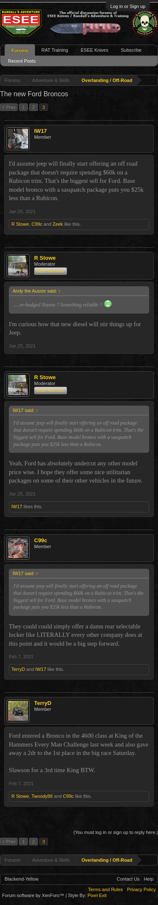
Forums (19, 50)
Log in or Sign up (127, 6)
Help (148, 878)
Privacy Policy (141, 889)
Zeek (58, 224)
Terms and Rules (105, 889)
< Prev (9, 107)
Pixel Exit (97, 895)
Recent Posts (21, 60)
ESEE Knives (94, 50)
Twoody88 (42, 796)
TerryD (18, 669)
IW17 (40, 131)
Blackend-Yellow (21, 878)
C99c (37, 224)
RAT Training (54, 50)
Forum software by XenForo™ (33, 895)
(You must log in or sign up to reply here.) (115, 832)
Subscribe (131, 50)
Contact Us (128, 878)
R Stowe (20, 224)
